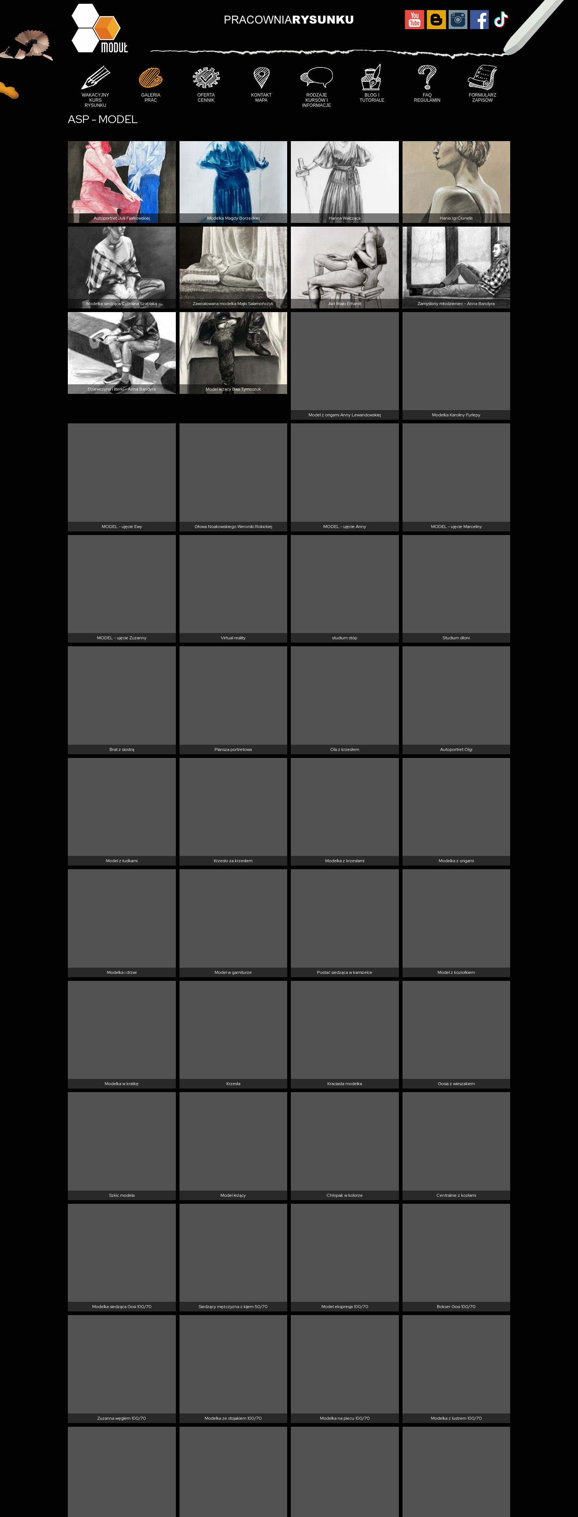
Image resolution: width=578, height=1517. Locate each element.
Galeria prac (150, 97)
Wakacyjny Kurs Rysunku (95, 100)
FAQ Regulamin (427, 97)
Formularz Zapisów (483, 97)
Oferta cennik (206, 97)
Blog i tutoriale (371, 97)
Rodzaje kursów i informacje (316, 100)
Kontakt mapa (261, 97)
